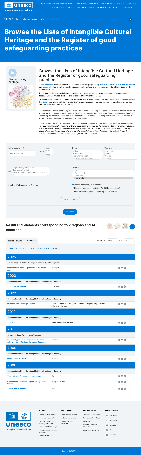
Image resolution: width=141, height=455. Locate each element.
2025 (48, 148)
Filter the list (70, 212)
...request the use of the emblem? (48, 431)
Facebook (111, 415)
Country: (108, 148)
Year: (42, 151)
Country (126, 7)
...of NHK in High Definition (67, 422)
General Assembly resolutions (90, 426)
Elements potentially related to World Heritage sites (96, 188)
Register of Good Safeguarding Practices (30, 172)
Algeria (122, 156)
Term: (76, 167)
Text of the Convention (92, 415)
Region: (75, 148)
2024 (48, 150)
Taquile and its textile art (17, 388)
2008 (53, 248)
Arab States (86, 153)
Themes (80, 7)
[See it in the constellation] (109, 226)
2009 (46, 248)
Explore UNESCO (108, 3)
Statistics (31, 240)
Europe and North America (86, 158)
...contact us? (44, 436)
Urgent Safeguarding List (30, 167)
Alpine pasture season (16, 286)
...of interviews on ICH (69, 418)
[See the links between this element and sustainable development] (125, 226)
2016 (39, 248)
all (11, 185)
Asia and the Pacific (86, 156)
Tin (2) (102, 171)
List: (9, 171)
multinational (21, 185)
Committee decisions (91, 430)
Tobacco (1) (102, 173)
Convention (57, 7)
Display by (101, 240)
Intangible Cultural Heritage (18, 10)
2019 (32, 248)
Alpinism (11, 322)
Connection (130, 3)
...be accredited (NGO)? (48, 427)
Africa (86, 151)
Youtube (110, 425)
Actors (115, 7)
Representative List (30, 170)
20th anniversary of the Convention (87, 3)
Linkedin (110, 435)
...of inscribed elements (69, 415)
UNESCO (7, 19)
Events (70, 7)
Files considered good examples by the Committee (94, 191)
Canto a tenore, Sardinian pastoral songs (24, 376)
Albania (122, 153)
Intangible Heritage (30, 19)
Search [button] (135, 7)
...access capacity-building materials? (46, 422)
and (120, 240)
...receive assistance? (47, 415)
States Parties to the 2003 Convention (117, 84)
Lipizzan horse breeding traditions (21, 304)
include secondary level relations (87, 185)
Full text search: (16, 148)
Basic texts (87, 421)
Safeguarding (102, 7)
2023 (48, 153)
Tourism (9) (102, 178)
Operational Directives (91, 418)
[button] (130, 21)
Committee (48, 84)
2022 (48, 155)
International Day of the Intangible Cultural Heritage (56, 3)
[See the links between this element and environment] (117, 226)
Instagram (111, 420)
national (34, 185)
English (119, 3)
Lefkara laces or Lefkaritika (18, 358)
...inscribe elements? (46, 418)
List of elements (15, 241)
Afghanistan (122, 151)
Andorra (122, 158)
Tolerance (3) (102, 175)
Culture (17, 19)
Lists (90, 7)
